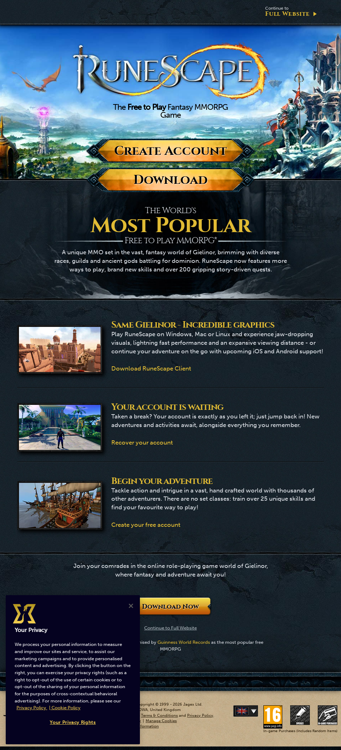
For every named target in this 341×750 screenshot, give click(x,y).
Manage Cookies (161, 721)
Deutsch (256, 711)
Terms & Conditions (159, 715)
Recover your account (142, 442)
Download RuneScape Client (151, 368)
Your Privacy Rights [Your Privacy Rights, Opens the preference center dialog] (73, 722)
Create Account (170, 150)
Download (170, 179)
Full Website (287, 12)
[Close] (131, 606)
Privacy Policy (200, 715)
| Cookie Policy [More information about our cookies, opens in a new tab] (65, 707)
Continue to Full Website (170, 628)
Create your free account (145, 524)
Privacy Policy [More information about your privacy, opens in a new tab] (31, 707)
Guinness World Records (183, 642)
